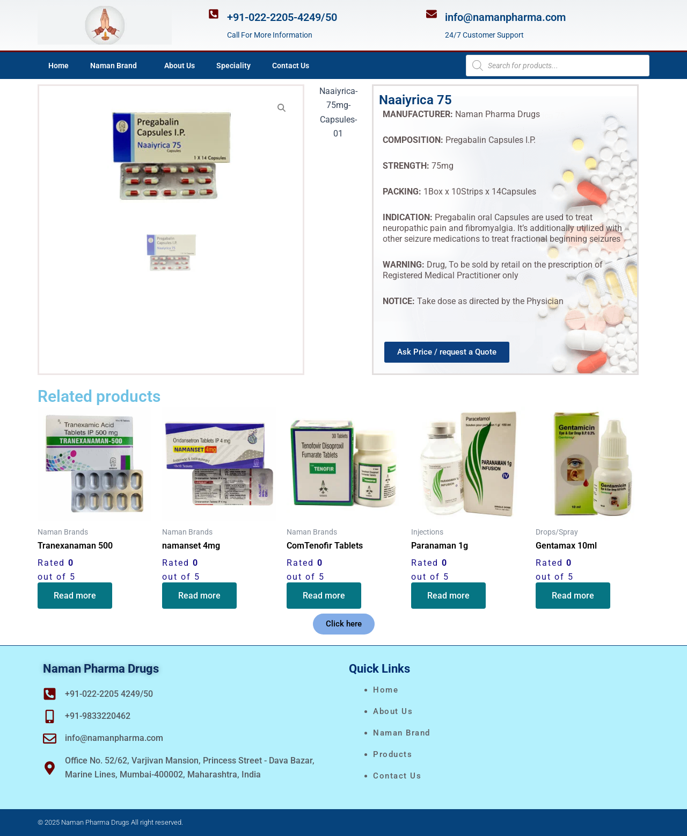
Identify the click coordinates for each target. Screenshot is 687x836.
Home (58, 65)
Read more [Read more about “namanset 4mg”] (199, 595)
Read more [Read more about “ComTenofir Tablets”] (324, 595)
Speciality (233, 65)
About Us (179, 65)
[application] (141, 65)
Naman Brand (116, 65)
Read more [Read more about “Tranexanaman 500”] (75, 595)
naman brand (401, 733)
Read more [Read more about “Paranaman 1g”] (448, 595)
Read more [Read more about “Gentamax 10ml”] (573, 595)
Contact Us (290, 65)
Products (392, 754)
